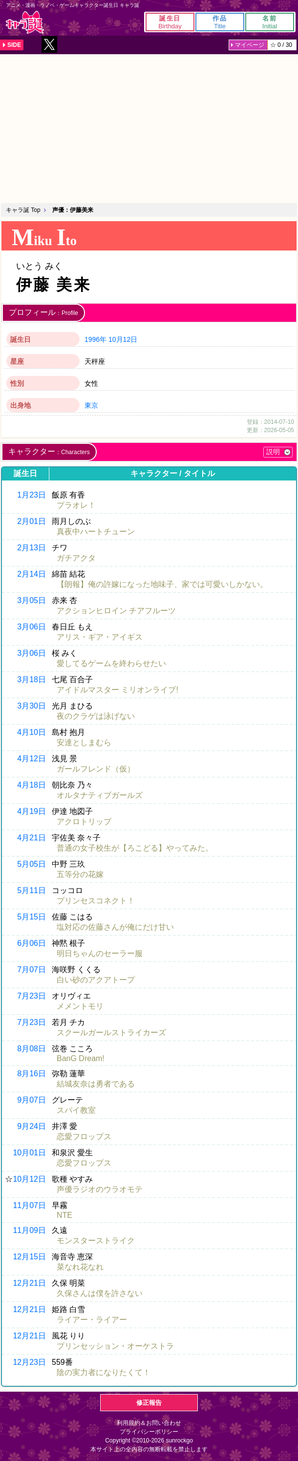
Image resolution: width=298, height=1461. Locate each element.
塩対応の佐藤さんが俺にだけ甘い (115, 927)
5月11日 (31, 890)
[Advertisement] (149, 127)
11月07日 (29, 1205)
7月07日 (31, 969)
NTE (64, 1215)
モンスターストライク (96, 1240)
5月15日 (31, 917)
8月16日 (31, 1073)
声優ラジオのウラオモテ (100, 1189)
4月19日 (31, 811)
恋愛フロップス (84, 1136)
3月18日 (31, 679)
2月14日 (31, 574)
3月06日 (31, 627)
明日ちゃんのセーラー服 (100, 953)
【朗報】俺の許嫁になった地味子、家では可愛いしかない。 (162, 584)
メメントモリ (80, 1006)
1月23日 (31, 495)
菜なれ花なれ (80, 1267)
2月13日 (31, 547)
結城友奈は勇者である (96, 1084)
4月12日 (31, 758)
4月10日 (31, 732)
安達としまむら (84, 742)
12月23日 (29, 1362)
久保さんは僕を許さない (100, 1293)
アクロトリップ (84, 821)
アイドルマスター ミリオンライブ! (117, 690)
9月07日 (31, 1100)
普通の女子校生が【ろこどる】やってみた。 (135, 848)
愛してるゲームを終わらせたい (111, 663)
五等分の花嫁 (80, 874)
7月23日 (31, 996)
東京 (91, 405)
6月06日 (31, 943)
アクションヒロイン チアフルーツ (116, 610)
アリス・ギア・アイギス (100, 637)
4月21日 (31, 838)
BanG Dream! (81, 1058)
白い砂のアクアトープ (96, 980)
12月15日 (29, 1256)
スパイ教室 (76, 1110)
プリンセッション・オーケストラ (115, 1346)
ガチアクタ (76, 558)
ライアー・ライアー (92, 1319)
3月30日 (31, 706)
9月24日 (31, 1126)
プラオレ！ (76, 505)
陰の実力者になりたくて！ (103, 1372)
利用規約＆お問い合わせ (149, 1422)
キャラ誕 (25, 22)
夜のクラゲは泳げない (96, 716)
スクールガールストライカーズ (111, 1032)
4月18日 (31, 785)
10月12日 (122, 339)
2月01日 (31, 521)
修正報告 (149, 1402)
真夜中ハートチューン (96, 531)
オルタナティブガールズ (100, 795)
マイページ (249, 45)
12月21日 (29, 1283)
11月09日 (29, 1230)
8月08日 (31, 1048)
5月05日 (31, 864)
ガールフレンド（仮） (96, 769)
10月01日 (29, 1152)
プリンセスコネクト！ (96, 901)
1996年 (95, 339)
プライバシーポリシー (149, 1431)
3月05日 (31, 600)
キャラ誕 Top (23, 210)
